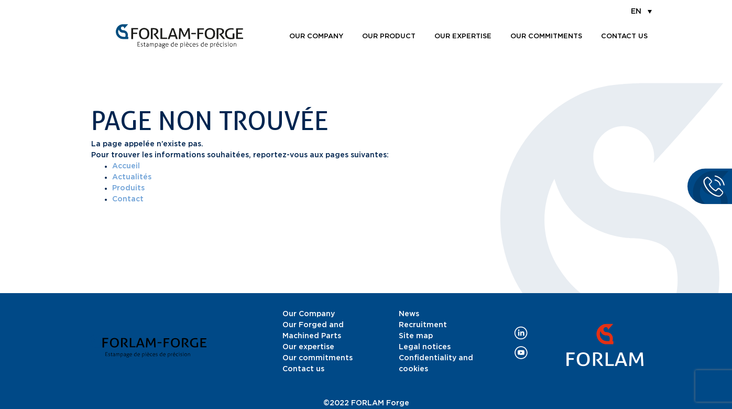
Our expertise (462, 36)
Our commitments (546, 36)
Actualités (131, 177)
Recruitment (423, 325)
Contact (128, 199)
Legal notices (425, 347)
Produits (128, 188)
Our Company (308, 314)
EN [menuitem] (636, 11)
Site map (416, 336)
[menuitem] (641, 11)
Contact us (624, 36)
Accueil (126, 166)
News (409, 314)
